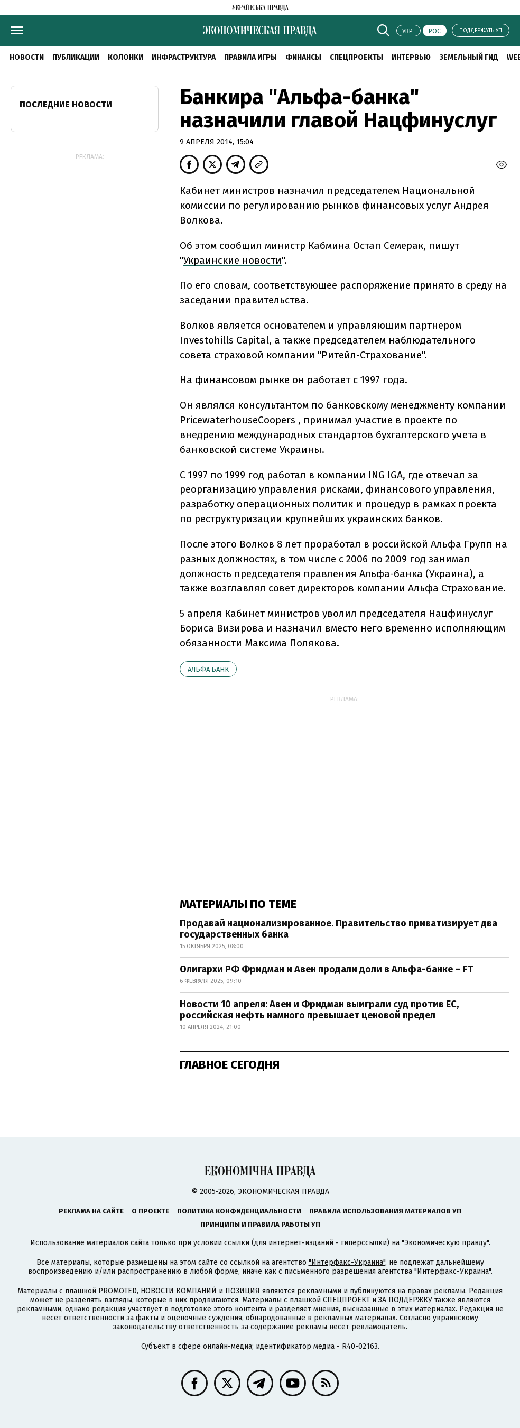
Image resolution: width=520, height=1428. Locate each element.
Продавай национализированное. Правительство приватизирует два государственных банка (338, 929)
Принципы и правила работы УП (260, 1224)
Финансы (303, 57)
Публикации (75, 57)
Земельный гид (468, 57)
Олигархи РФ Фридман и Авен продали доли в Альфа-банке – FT (326, 969)
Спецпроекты (356, 57)
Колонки (125, 57)
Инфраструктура (184, 57)
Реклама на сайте (91, 1211)
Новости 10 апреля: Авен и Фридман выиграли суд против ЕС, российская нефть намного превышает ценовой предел (319, 1010)
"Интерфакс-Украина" (347, 1262)
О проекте (150, 1211)
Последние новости (66, 104)
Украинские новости (232, 260)
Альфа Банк (208, 669)
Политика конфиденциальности (239, 1211)
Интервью (411, 57)
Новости (27, 57)
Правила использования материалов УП (385, 1211)
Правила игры (250, 57)
